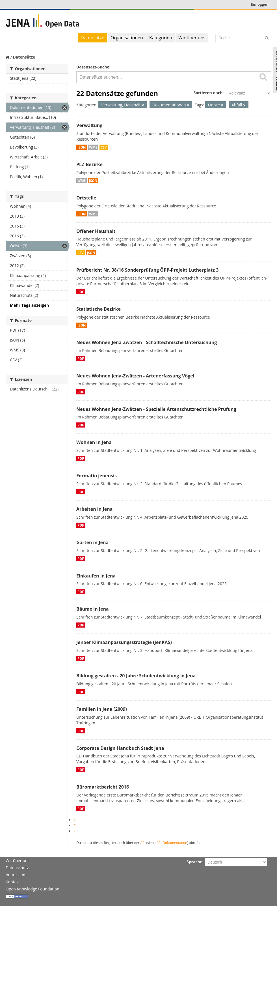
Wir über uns (191, 38)
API (143, 842)
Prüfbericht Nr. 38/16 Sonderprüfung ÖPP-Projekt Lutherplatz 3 (147, 270)
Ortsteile (86, 198)
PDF (80, 291)
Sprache (194, 861)
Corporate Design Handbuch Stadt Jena (120, 748)
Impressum (16, 874)
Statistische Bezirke (98, 309)
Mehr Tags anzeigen (29, 305)
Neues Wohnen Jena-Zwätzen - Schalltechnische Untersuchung (146, 342)
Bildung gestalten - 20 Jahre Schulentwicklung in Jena (136, 676)
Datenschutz (17, 867)
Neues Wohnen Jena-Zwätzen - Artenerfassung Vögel (135, 376)
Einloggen (260, 4)
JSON (81, 147)
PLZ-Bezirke (89, 164)
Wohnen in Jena (94, 442)
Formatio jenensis (96, 476)
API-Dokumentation (172, 842)
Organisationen (127, 38)
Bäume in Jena (92, 609)
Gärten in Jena (92, 542)
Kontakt (13, 881)
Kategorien (160, 38)
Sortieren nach (207, 92)
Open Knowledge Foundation (32, 889)
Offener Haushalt (95, 231)
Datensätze (92, 38)
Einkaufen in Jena (96, 576)
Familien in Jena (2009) (101, 709)
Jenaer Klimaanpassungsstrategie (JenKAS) (124, 642)
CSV (104, 147)
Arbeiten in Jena (94, 509)
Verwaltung (89, 125)
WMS (93, 147)
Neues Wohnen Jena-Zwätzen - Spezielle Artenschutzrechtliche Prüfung (156, 409)
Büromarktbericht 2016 (102, 787)
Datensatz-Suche (92, 67)
